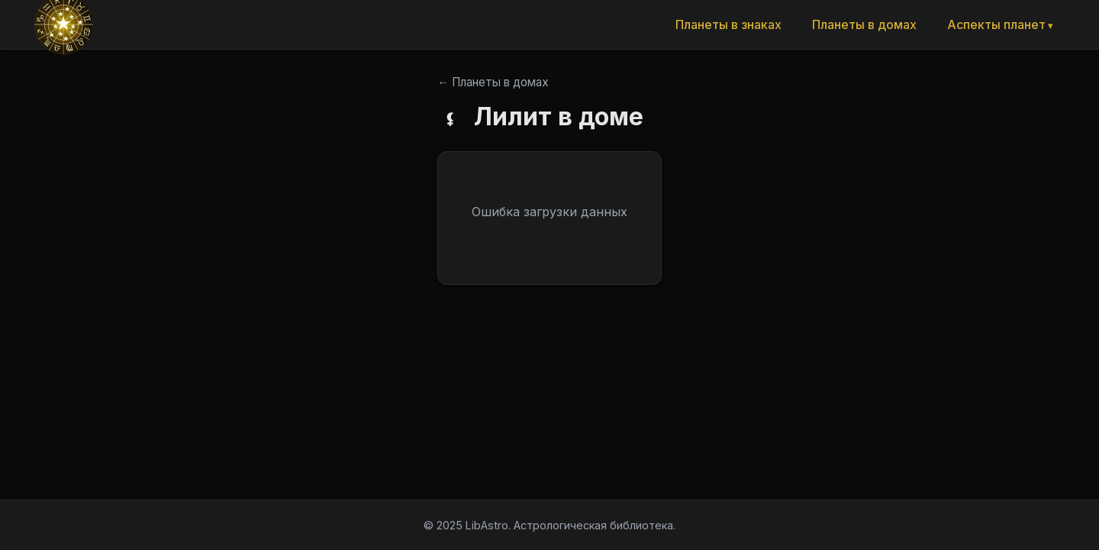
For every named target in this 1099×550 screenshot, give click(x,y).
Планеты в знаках (728, 24)
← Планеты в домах (493, 82)
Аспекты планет (996, 24)
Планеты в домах (864, 24)
